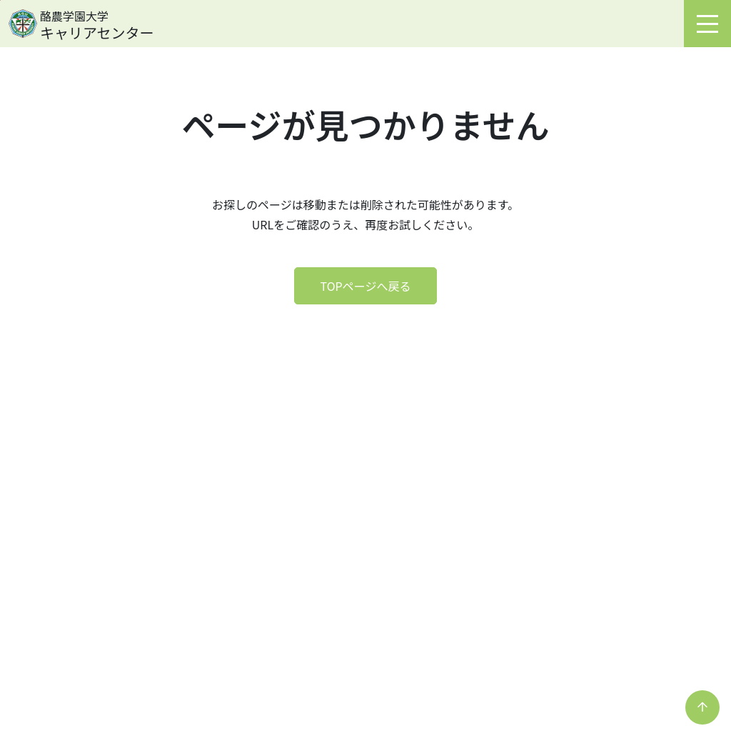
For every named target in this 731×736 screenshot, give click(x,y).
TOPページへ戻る (366, 285)
